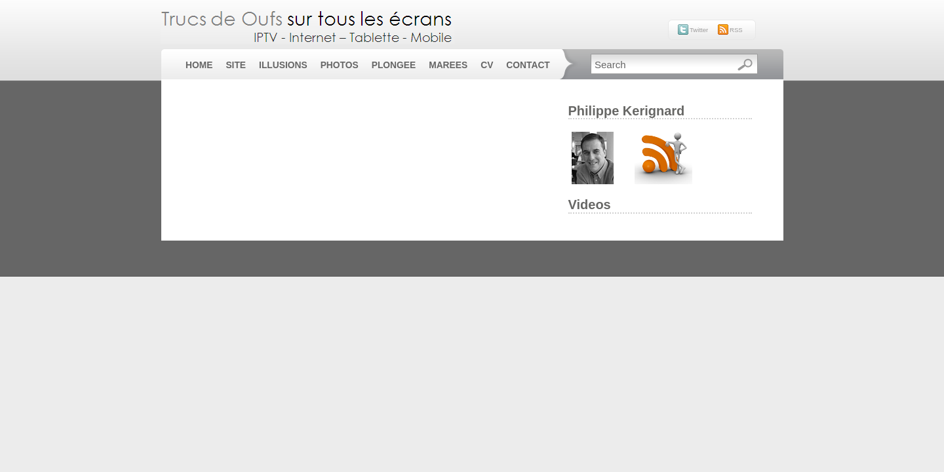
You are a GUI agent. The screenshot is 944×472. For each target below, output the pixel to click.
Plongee (394, 65)
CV (487, 65)
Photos (340, 65)
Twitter (699, 29)
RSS (736, 29)
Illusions (283, 65)
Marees (448, 65)
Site (236, 65)
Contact (527, 65)
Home (199, 65)
